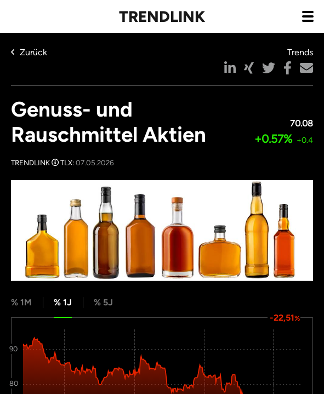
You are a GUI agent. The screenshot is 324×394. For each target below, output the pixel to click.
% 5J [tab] (103, 302)
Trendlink (162, 16)
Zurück (29, 52)
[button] (230, 67)
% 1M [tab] (21, 302)
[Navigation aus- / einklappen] (307, 16)
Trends (300, 52)
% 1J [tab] (63, 302)
